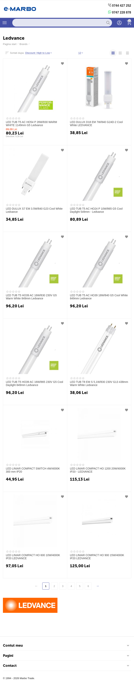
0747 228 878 (119, 12)
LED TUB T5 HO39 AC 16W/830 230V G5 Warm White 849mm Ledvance (31, 297)
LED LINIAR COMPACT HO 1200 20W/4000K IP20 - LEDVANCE (98, 470)
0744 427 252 (119, 5)
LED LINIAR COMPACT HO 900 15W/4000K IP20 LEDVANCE (97, 557)
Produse (4, 22)
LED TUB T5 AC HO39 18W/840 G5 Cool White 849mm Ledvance (99, 297)
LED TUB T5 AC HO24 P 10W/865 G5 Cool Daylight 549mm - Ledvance (96, 210)
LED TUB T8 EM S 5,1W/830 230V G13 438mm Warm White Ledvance (99, 383)
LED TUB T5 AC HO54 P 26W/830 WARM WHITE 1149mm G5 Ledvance (31, 123)
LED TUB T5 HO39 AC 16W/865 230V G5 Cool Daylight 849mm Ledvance (34, 383)
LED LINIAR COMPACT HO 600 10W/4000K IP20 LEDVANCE (33, 557)
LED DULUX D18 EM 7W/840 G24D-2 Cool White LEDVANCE (96, 123)
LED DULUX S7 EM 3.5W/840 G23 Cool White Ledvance (34, 210)
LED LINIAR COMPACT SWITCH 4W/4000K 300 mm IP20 (33, 470)
